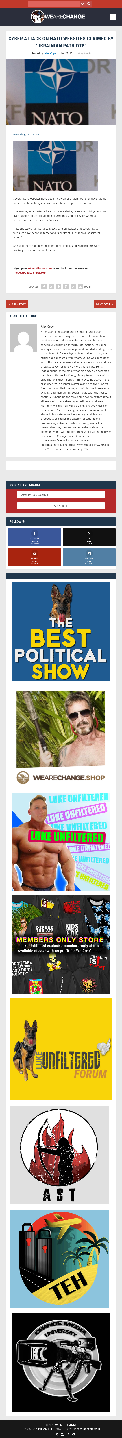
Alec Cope (50, 53)
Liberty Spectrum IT (86, 1429)
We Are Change (65, 1425)
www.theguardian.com (27, 134)
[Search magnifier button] (89, 4)
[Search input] (55, 4)
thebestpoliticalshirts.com (30, 272)
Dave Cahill (44, 1429)
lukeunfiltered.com (39, 268)
